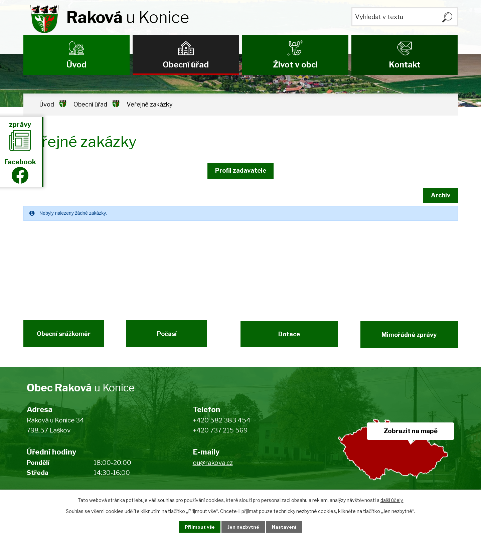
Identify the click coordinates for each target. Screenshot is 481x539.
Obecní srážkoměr (61, 336)
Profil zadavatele (240, 170)
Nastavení (286, 527)
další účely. (392, 500)
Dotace (286, 336)
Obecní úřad (186, 64)
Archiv (439, 195)
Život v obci (295, 64)
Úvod (76, 64)
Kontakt (405, 64)
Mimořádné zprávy (411, 336)
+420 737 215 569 (220, 434)
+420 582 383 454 (222, 423)
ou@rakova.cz (213, 466)
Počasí (169, 336)
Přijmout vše (197, 527)
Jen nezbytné (243, 527)
